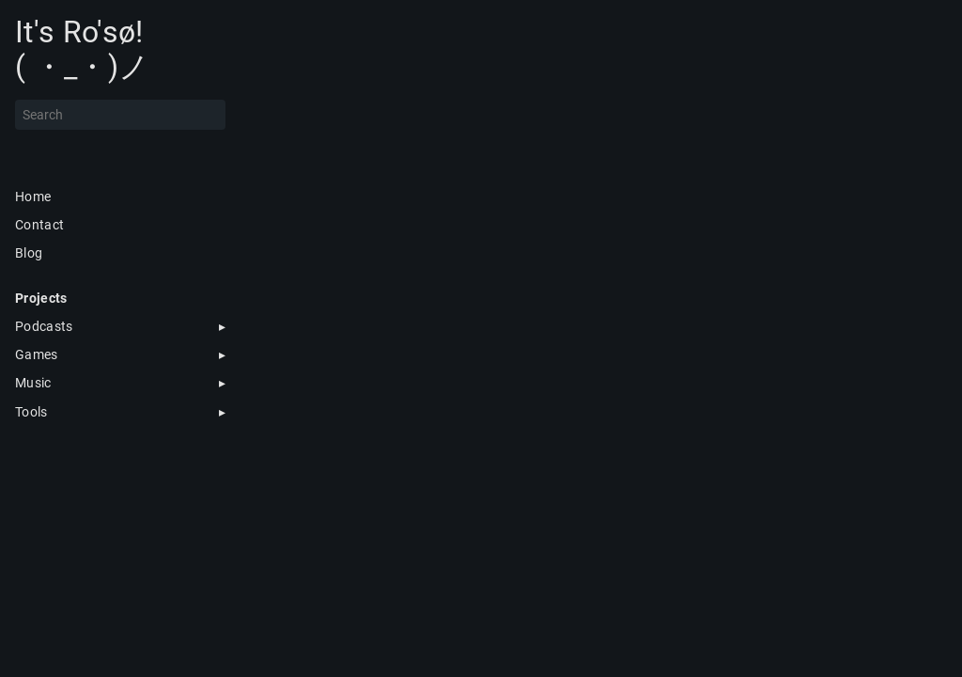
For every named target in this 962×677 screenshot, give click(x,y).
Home (33, 196)
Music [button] (33, 382)
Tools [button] (31, 411)
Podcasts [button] (44, 326)
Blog (28, 252)
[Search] (120, 115)
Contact (39, 224)
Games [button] (36, 354)
